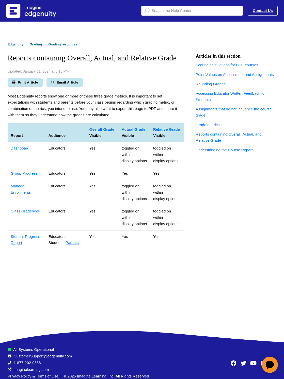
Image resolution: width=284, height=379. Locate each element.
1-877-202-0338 (27, 362)
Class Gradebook (25, 211)
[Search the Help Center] (192, 11)
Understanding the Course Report (224, 150)
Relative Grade (166, 129)
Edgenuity (15, 44)
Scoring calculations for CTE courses (227, 65)
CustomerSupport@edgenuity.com (43, 356)
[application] (270, 365)
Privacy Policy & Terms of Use (33, 376)
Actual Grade (133, 129)
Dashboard (20, 148)
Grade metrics (207, 125)
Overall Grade (101, 129)
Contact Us (263, 10)
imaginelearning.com (31, 369)
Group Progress (24, 173)
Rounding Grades (211, 84)
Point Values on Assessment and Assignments (235, 74)
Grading (36, 44)
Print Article (25, 82)
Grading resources (62, 44)
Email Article (64, 82)
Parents (72, 242)
